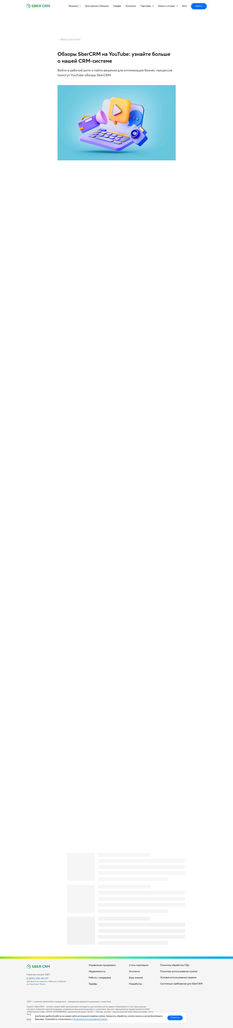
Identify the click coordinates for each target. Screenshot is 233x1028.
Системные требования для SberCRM (181, 984)
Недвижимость (97, 971)
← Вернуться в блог (69, 39)
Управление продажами (102, 965)
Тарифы (117, 6)
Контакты (131, 6)
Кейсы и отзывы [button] (167, 6)
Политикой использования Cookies (90, 1019)
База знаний (136, 978)
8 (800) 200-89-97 (37, 978)
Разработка (135, 984)
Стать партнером (138, 965)
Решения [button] (74, 6)
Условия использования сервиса (178, 978)
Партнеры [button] (146, 6)
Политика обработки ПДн (174, 965)
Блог (184, 6)
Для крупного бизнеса (96, 6)
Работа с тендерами (100, 978)
